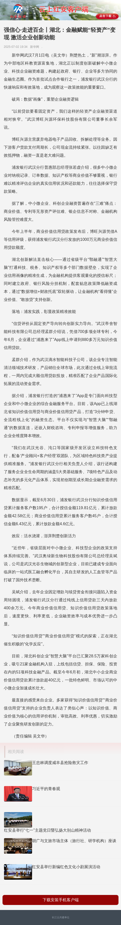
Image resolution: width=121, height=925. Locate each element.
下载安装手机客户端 (61, 900)
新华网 (35, 47)
